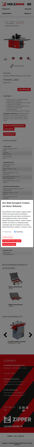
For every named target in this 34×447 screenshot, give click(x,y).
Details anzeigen (7, 237)
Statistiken (19, 232)
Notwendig (7, 232)
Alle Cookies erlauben (9, 244)
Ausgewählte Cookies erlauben (11, 241)
